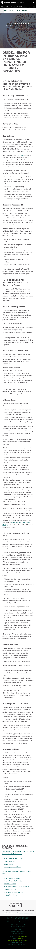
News (3, 6)
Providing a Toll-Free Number (13, 892)
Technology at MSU (15, 11)
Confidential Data (9, 861)
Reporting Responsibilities (12, 867)
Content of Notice (10, 889)
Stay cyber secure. (26, 913)
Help (30, 6)
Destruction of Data (10, 895)
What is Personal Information (13, 881)
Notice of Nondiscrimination (18, 940)
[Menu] (2, 10)
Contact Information (18, 927)
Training (15, 6)
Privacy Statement (17, 931)
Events (8, 6)
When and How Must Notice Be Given (16, 886)
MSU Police (20, 155)
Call (34, 6)
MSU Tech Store (23, 6)
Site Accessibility (17, 934)
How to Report (8, 864)
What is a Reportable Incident (13, 858)
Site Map (18, 929)
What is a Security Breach (12, 878)
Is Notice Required (10, 884)
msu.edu (20, 938)
